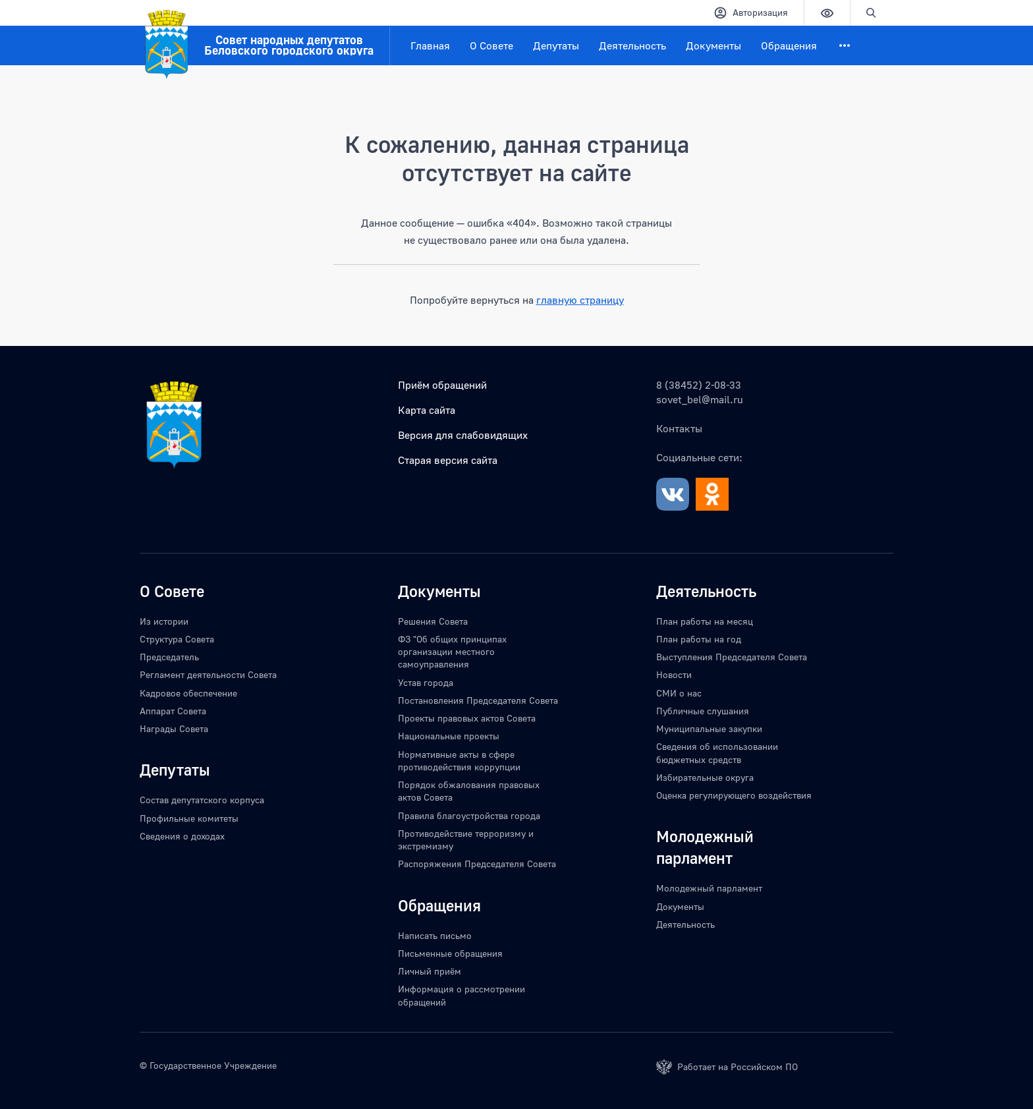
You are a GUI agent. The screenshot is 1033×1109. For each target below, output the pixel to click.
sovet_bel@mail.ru (699, 399)
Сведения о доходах (182, 835)
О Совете (491, 45)
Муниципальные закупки (709, 728)
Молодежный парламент (709, 888)
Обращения (789, 45)
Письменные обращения (450, 953)
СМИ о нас (679, 692)
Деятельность (632, 45)
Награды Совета (174, 728)
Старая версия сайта (447, 460)
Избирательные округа (705, 777)
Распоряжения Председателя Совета (477, 863)
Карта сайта (426, 409)
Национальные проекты (448, 735)
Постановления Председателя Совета (478, 700)
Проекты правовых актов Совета (467, 718)
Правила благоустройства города (469, 815)
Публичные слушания (702, 710)
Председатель (169, 656)
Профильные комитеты (189, 818)
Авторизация (750, 13)
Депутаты (556, 45)
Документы (713, 45)
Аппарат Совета (173, 710)
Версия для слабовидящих (463, 434)
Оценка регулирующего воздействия (734, 795)
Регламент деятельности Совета (208, 674)
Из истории (164, 621)
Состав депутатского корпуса (202, 799)
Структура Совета (177, 638)
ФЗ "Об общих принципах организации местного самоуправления (452, 651)
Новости (674, 674)
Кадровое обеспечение (188, 692)
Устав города (425, 682)
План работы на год (698, 638)
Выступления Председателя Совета (731, 656)
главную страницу (580, 299)
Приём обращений (442, 384)
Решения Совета (433, 621)
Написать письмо (435, 935)
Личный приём (429, 971)
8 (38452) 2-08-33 (698, 384)
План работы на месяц (704, 621)
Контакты (679, 428)
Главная (430, 45)
